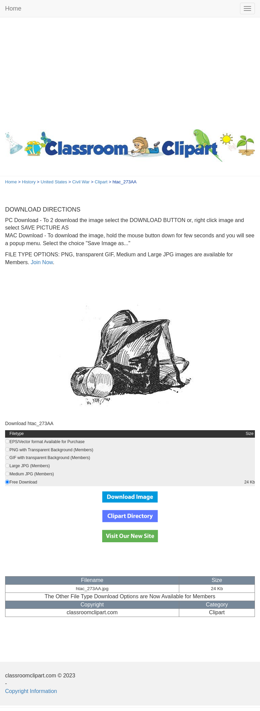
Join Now (41, 262)
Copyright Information (31, 691)
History (29, 181)
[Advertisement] (130, 71)
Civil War (81, 181)
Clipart (101, 181)
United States (54, 181)
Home (13, 8)
